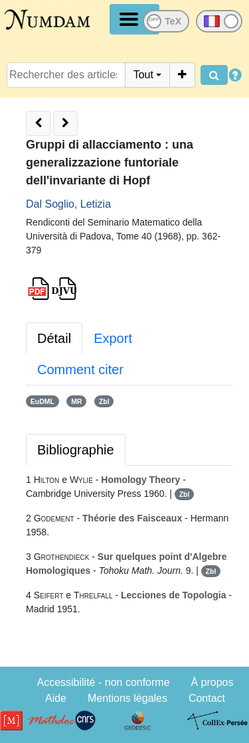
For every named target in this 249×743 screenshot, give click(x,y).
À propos (212, 682)
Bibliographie (75, 449)
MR (76, 401)
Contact (207, 698)
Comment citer (80, 369)
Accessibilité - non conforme (103, 682)
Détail (54, 338)
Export (113, 338)
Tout (143, 74)
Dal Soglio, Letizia (68, 204)
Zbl (104, 401)
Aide (55, 698)
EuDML (42, 401)
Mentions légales (127, 698)
